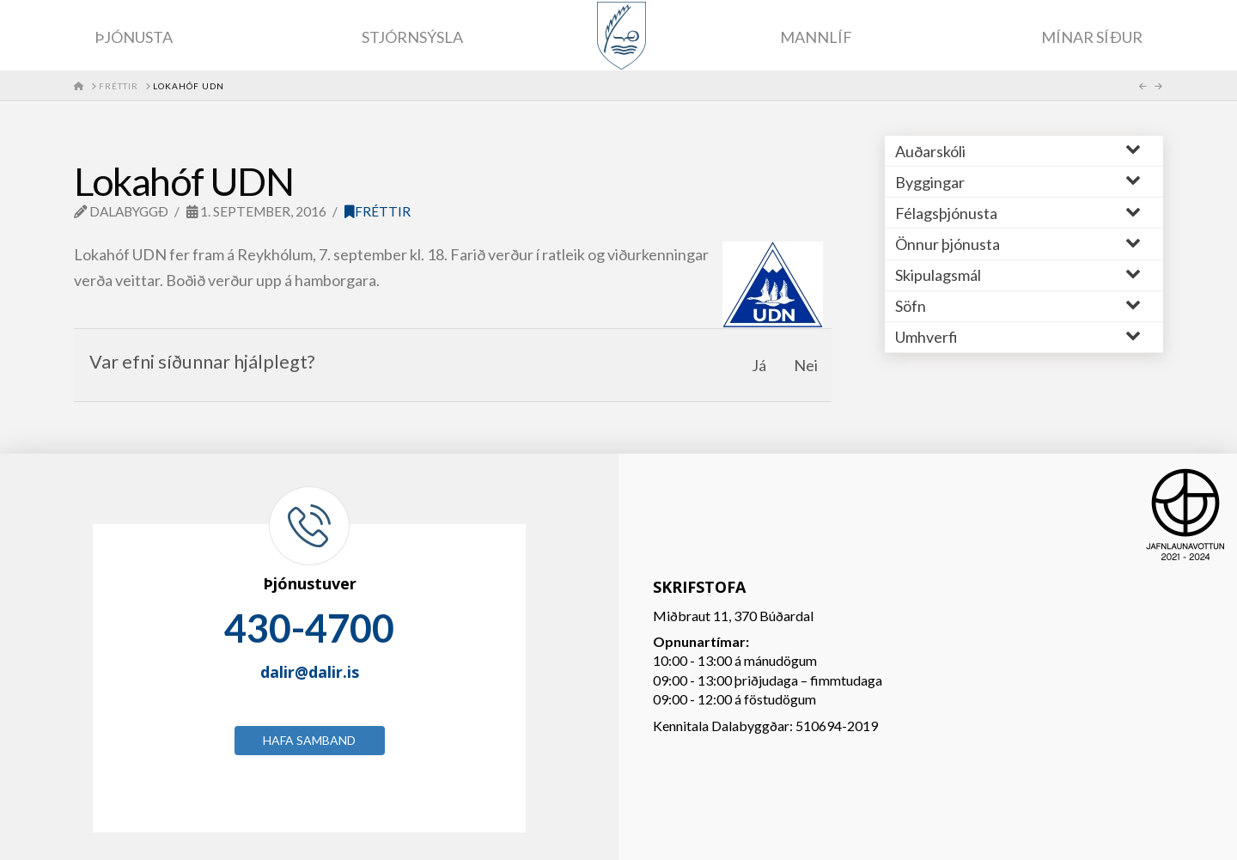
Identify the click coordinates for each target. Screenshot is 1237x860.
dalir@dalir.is (309, 672)
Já (759, 365)
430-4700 (309, 628)
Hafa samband (309, 740)
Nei (806, 365)
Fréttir (377, 211)
